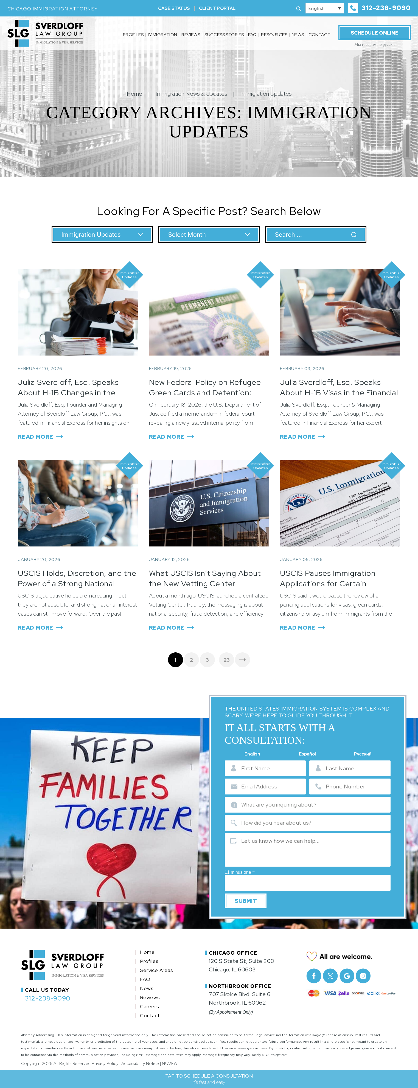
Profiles (133, 35)
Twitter (330, 973)
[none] (324, 8)
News (298, 35)
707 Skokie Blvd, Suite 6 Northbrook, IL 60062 (239, 996)
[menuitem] (324, 8)
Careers (149, 1004)
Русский (363, 754)
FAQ (252, 35)
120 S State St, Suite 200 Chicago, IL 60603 (241, 963)
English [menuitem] (316, 8)
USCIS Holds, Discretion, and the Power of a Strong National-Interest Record (77, 583)
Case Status (174, 8)
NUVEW (170, 1061)
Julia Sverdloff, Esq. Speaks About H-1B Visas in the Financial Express (339, 392)
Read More (35, 436)
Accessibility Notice (140, 1061)
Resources (274, 35)
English (252, 754)
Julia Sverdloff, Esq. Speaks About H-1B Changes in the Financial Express (68, 392)
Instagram (363, 973)
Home (147, 950)
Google (346, 973)
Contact (319, 35)
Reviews (190, 35)
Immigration (162, 35)
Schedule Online (375, 33)
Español (307, 754)
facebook (313, 973)
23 (227, 660)
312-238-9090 (386, 8)
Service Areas (156, 968)
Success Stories (224, 35)
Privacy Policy (105, 1061)
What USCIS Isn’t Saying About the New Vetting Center (205, 578)
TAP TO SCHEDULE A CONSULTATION (209, 1079)
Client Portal (217, 8)
